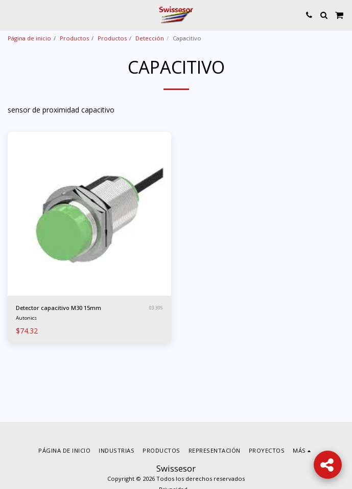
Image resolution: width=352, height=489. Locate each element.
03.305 (156, 307)
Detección (149, 38)
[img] (89, 214)
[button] (11, 14)
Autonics (26, 318)
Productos (74, 38)
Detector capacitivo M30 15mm (58, 308)
